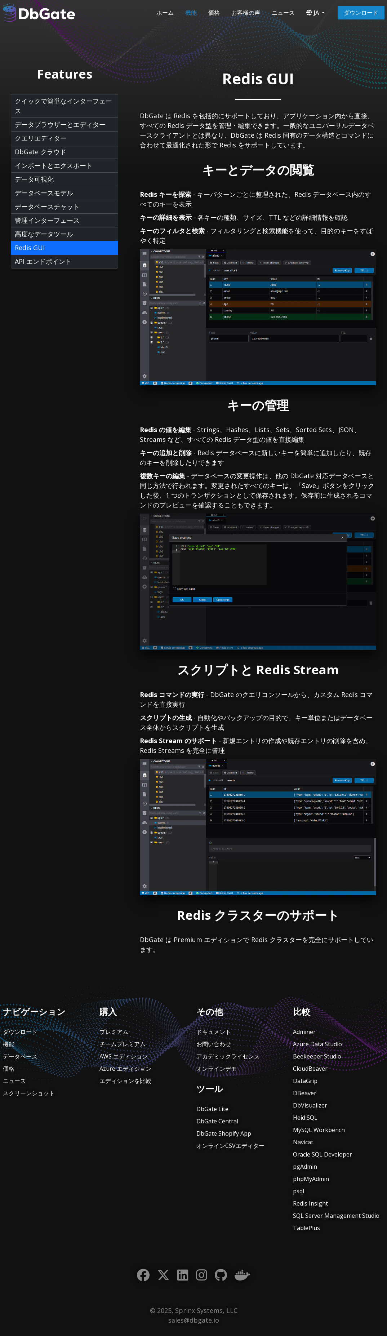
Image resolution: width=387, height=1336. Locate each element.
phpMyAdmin (311, 1179)
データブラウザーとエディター (60, 124)
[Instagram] (201, 1275)
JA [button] (312, 13)
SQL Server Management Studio (336, 1216)
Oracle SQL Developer (322, 1154)
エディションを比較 (125, 1081)
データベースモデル (44, 192)
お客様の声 (245, 13)
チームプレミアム (122, 1044)
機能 (191, 13)
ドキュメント (213, 1032)
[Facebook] (143, 1275)
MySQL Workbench (319, 1130)
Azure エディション (125, 1069)
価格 (214, 13)
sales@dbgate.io (193, 1320)
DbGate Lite (212, 1109)
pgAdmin (305, 1167)
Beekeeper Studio (317, 1056)
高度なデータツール (44, 234)
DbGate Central (217, 1121)
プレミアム (113, 1032)
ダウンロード (361, 13)
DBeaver (304, 1093)
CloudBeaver (310, 1069)
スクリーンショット (29, 1093)
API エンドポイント (43, 261)
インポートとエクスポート (54, 165)
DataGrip (305, 1081)
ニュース (283, 13)
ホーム (165, 13)
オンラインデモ (216, 1069)
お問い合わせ (213, 1044)
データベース (20, 1056)
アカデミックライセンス (228, 1056)
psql (298, 1191)
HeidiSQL (305, 1118)
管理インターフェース (47, 220)
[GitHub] (221, 1275)
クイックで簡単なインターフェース (63, 106)
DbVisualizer (310, 1105)
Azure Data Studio (317, 1044)
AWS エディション (123, 1056)
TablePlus (306, 1228)
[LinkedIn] (183, 1275)
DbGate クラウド (40, 151)
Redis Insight (310, 1203)
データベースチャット (47, 206)
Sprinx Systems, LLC (206, 1310)
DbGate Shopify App (223, 1133)
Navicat (303, 1142)
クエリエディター (41, 138)
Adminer (304, 1032)
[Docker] (242, 1275)
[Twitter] (163, 1275)
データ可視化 (34, 179)
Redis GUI (30, 247)
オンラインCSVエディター (230, 1146)
